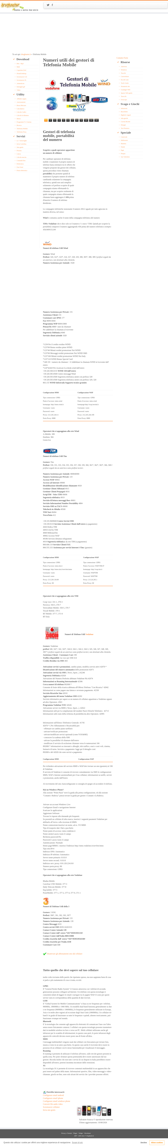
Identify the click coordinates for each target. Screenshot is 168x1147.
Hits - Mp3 (20, 63)
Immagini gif (21, 87)
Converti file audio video (53, 1104)
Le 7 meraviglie (22, 141)
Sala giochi (124, 118)
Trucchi (123, 73)
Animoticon (20, 83)
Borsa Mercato (21, 105)
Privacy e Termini (66, 1133)
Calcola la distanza (23, 115)
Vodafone (89, 634)
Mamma (123, 143)
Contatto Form (122, 58)
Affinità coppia (21, 99)
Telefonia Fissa (21, 132)
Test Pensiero (125, 128)
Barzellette (124, 112)
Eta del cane (125, 80)
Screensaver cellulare (51, 1107)
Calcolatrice (20, 109)
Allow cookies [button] (157, 1143)
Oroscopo (124, 100)
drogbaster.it (26, 54)
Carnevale (124, 137)
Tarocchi (123, 96)
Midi (18, 67)
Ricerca (19, 125)
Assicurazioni (21, 102)
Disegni (123, 125)
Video (18, 90)
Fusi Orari (20, 167)
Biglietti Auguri (126, 115)
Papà (122, 150)
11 (91, 120)
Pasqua (123, 153)
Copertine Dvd (21, 70)
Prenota (19, 150)
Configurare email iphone (53, 1098)
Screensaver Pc (21, 80)
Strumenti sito (125, 86)
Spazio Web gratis (126, 93)
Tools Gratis (125, 83)
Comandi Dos (21, 160)
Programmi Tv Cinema (24, 122)
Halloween (124, 140)
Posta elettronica (22, 170)
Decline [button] (144, 1143)
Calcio (19, 154)
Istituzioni (124, 108)
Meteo (19, 119)
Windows (124, 70)
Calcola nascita (21, 157)
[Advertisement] (84, 33)
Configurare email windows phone (56, 1101)
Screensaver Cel (22, 77)
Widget (81, 1133)
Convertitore (125, 76)
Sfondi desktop (21, 73)
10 (86, 120)
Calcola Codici (21, 112)
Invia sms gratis (49, 1110)
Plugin (75, 1133)
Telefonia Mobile (22, 129)
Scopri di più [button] (77, 1142)
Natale (123, 147)
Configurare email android (53, 1095)
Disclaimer (87, 1133)
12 (96, 120)
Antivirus (124, 66)
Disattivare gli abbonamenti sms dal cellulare (64, 954)
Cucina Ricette (125, 122)
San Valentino (125, 157)
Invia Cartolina (21, 144)
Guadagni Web (125, 90)
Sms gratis (20, 147)
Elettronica (20, 164)
